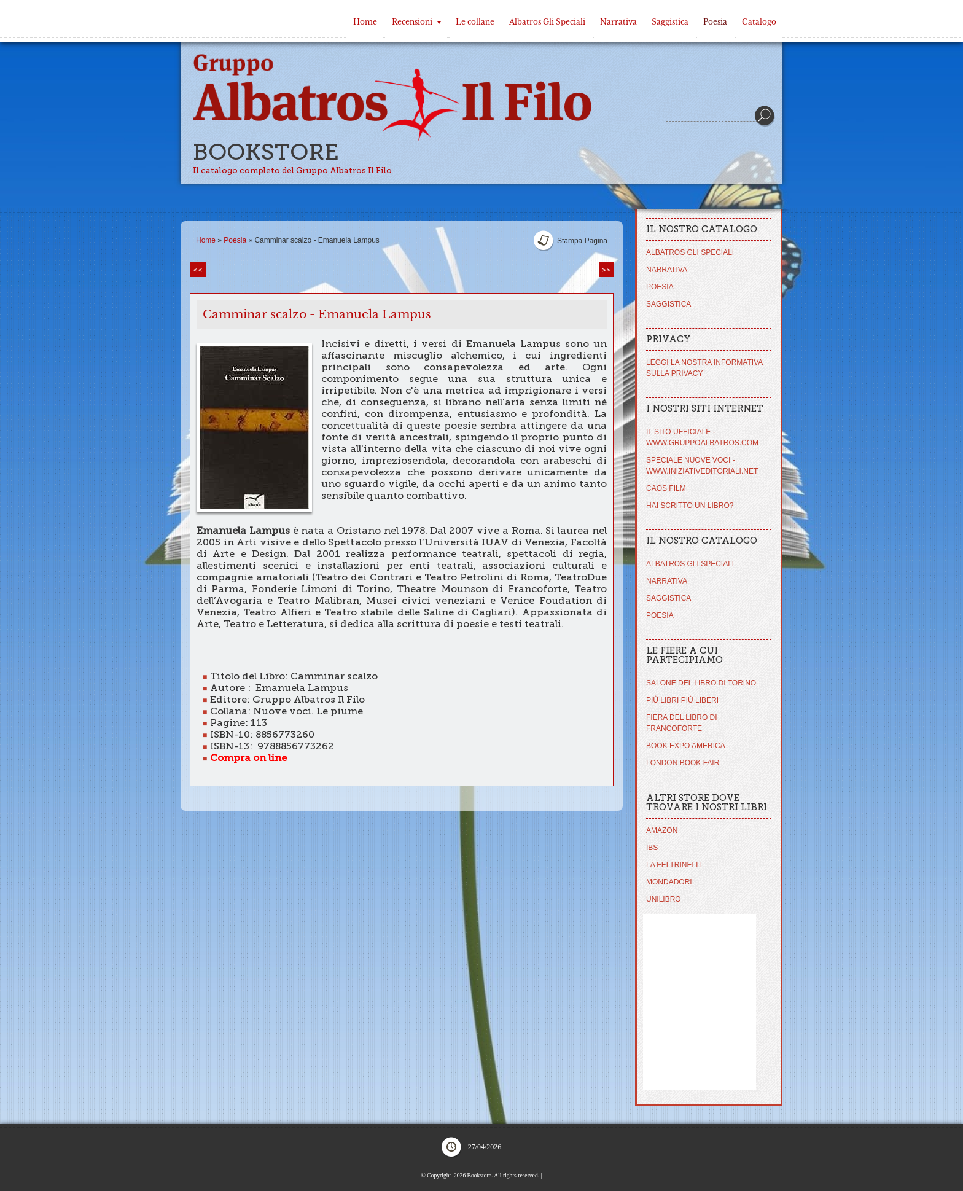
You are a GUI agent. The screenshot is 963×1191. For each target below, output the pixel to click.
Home (365, 21)
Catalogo (759, 21)
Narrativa (618, 21)
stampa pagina (582, 240)
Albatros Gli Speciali (547, 21)
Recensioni (416, 21)
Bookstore (266, 152)
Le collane (475, 21)
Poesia (715, 21)
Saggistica (670, 21)
